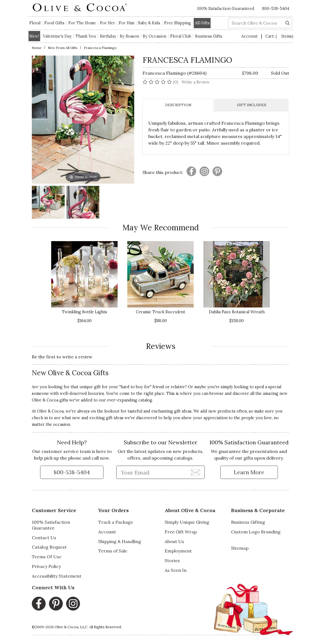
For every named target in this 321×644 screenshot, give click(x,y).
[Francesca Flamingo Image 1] (48, 203)
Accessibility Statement (56, 576)
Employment (178, 551)
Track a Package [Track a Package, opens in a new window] (115, 522)
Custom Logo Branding (256, 532)
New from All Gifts (62, 48)
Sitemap (239, 548)
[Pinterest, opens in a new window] (56, 604)
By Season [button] (129, 36)
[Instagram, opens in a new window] (73, 604)
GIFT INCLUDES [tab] (251, 105)
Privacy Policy (46, 566)
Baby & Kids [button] (149, 22)
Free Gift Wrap (181, 532)
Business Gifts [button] (208, 36)
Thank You (86, 36)
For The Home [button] (82, 22)
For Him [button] (126, 22)
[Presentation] (191, 171)
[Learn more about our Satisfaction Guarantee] (249, 472)
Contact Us (44, 537)
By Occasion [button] (154, 36)
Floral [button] (34, 22)
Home (37, 48)
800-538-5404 (275, 8)
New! (34, 36)
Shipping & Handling (119, 541)
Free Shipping (177, 22)
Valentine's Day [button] (57, 36)
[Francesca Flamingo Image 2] (82, 203)
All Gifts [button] (202, 22)
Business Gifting (248, 522)
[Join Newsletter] (195, 472)
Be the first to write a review (62, 356)
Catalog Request (49, 547)
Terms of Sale (112, 551)
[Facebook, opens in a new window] (39, 604)
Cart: (279, 36)
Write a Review (196, 82)
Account (250, 36)
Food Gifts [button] (54, 22)
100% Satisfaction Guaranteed (225, 8)
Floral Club (180, 36)
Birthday (108, 36)
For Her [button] (107, 22)
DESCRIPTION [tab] (178, 105)
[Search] (287, 22)
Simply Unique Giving (187, 522)
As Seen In (176, 570)
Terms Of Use (46, 556)
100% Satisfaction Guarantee (51, 525)
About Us (174, 541)
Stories (172, 560)
